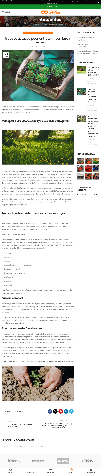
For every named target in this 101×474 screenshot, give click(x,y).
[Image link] (38, 147)
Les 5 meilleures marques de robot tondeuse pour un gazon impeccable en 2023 (92, 126)
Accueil (36, 24)
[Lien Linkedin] (66, 411)
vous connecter (16, 446)
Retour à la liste (38, 424)
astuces (8, 411)
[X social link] (55, 411)
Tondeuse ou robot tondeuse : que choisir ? (93, 71)
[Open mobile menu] (6, 12)
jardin (19, 411)
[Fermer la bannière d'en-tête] (98, 2)
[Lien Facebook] (50, 411)
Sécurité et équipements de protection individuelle (87, 52)
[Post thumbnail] (81, 75)
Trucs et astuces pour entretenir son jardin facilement (92, 95)
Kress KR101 (93, 194)
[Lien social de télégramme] (71, 411)
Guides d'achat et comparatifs (84, 45)
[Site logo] (50, 12)
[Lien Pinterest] (60, 411)
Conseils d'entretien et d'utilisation (54, 24)
